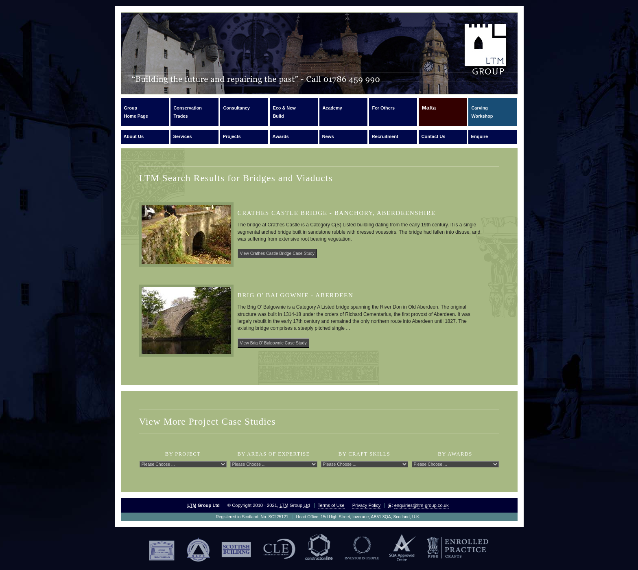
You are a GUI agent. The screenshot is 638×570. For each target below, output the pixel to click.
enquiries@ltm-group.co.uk (421, 505)
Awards (281, 136)
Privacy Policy (366, 505)
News (328, 136)
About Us (134, 136)
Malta (429, 111)
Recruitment (385, 136)
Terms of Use (331, 505)
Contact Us (434, 136)
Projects (232, 136)
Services (182, 136)
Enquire (479, 136)
